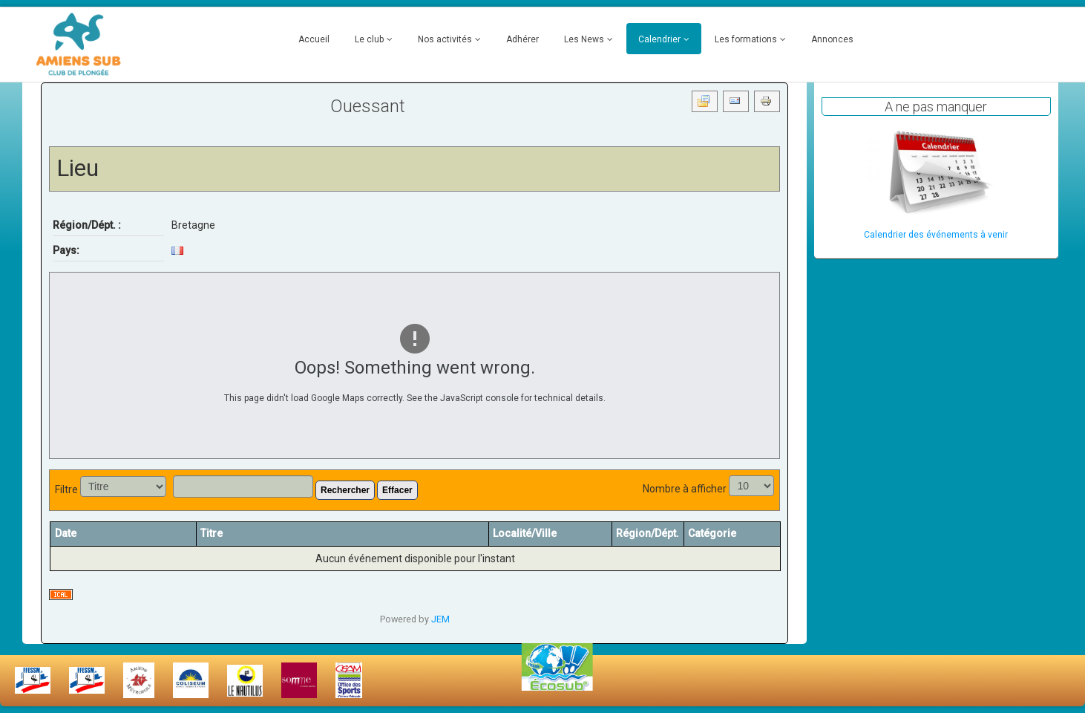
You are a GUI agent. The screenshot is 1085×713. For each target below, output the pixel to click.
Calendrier (659, 39)
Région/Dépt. (647, 533)
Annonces (832, 39)
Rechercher (345, 490)
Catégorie (712, 533)
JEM (440, 619)
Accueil (314, 39)
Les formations (746, 39)
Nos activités (445, 39)
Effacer (397, 490)
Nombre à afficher (685, 489)
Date (71, 533)
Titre (211, 533)
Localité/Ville (525, 533)
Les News (584, 39)
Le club (369, 39)
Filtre (66, 489)
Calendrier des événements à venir (936, 234)
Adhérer (522, 39)
